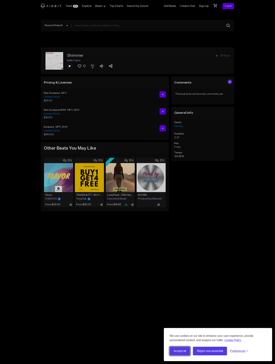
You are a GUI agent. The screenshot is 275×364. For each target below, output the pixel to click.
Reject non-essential (210, 350)
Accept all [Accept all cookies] (180, 350)
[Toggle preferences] (239, 351)
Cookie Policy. (233, 340)
